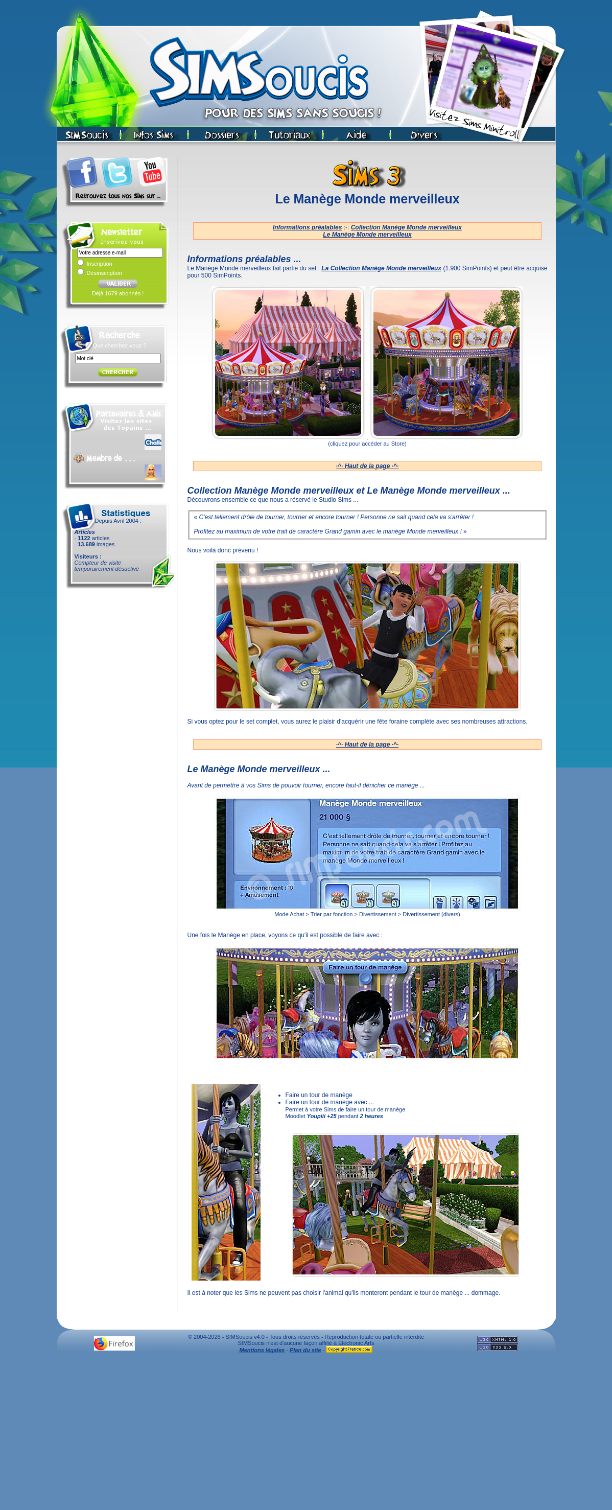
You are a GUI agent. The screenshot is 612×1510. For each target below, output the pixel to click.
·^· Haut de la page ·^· (367, 466)
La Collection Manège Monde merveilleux (381, 268)
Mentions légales (262, 1350)
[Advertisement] (306, 1434)
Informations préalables (307, 227)
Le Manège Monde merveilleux (367, 234)
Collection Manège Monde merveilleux (406, 227)
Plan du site (305, 1350)
